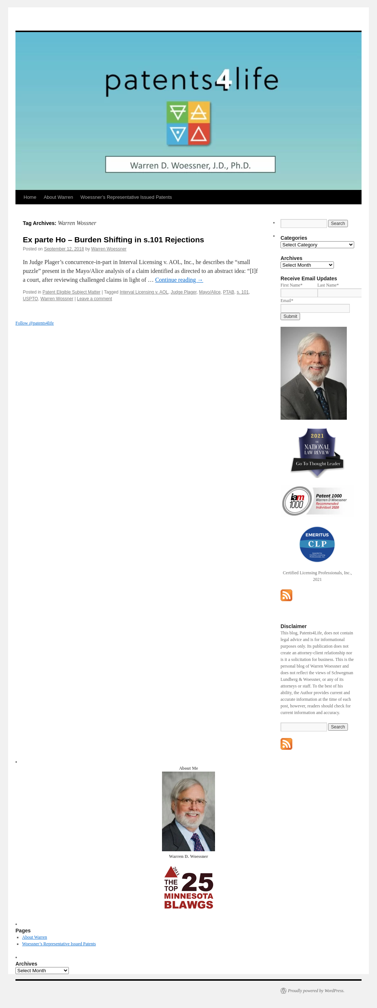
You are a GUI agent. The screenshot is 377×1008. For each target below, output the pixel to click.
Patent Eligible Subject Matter (71, 292)
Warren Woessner (109, 249)
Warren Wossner (56, 298)
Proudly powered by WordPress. (316, 990)
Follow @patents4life (34, 323)
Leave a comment (94, 298)
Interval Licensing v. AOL (144, 292)
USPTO (30, 298)
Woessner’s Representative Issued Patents (126, 197)
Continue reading (179, 280)
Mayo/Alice (210, 292)
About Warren (58, 197)
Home (30, 197)
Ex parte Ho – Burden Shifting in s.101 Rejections (113, 239)
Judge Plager (184, 292)
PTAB (228, 292)
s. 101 (243, 292)
